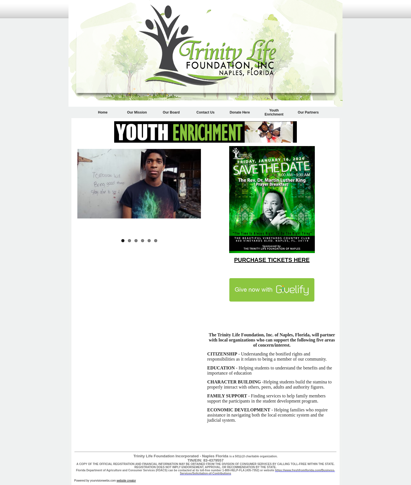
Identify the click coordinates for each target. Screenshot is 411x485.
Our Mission (137, 112)
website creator (126, 480)
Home (102, 112)
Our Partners (308, 112)
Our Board (171, 112)
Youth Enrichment (274, 112)
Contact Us (205, 112)
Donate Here (240, 112)
